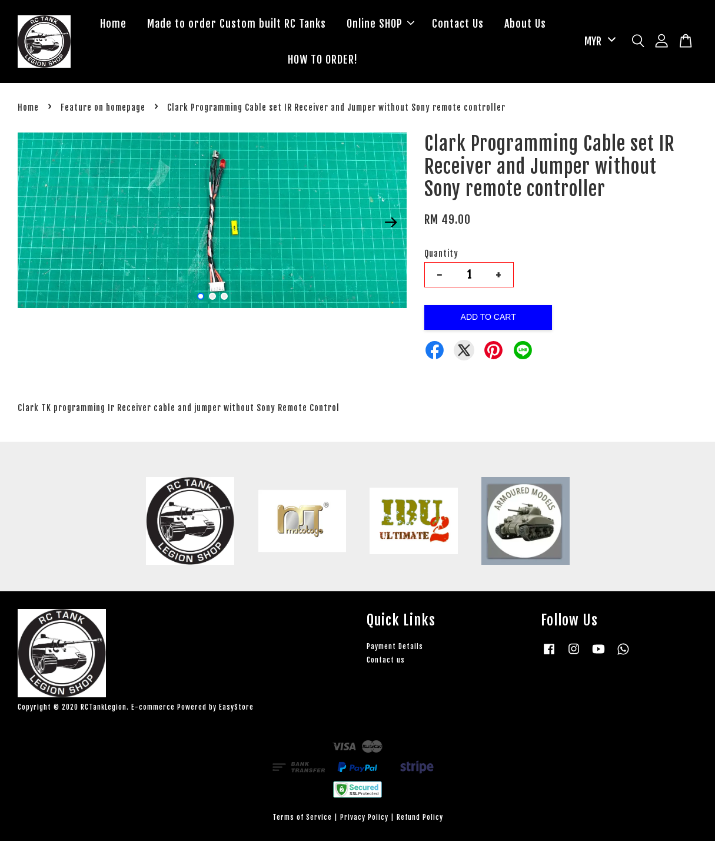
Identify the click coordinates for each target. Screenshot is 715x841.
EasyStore (236, 707)
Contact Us (458, 23)
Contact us (386, 659)
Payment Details (395, 646)
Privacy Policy (364, 817)
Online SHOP (380, 23)
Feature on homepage (103, 107)
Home (113, 23)
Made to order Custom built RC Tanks (236, 23)
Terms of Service (302, 817)
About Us (525, 23)
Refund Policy (420, 817)
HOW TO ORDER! (323, 59)
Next (390, 222)
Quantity (441, 254)
